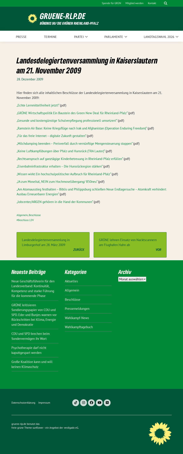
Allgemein (22, 215)
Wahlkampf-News (77, 318)
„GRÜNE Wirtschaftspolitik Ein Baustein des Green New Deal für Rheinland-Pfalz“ (72, 113)
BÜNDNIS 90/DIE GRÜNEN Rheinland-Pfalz (69, 23)
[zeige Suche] (165, 3)
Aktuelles (71, 281)
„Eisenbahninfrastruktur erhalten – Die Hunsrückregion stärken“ (59, 166)
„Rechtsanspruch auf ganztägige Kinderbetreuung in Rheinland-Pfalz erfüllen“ (70, 159)
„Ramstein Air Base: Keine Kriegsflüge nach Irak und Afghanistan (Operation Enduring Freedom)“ (82, 128)
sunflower (38, 427)
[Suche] (160, 3)
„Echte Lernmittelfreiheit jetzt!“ (38, 105)
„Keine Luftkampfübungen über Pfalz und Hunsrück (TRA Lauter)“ (61, 151)
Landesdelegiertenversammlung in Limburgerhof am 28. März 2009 (53, 245)
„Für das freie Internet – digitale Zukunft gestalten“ (51, 136)
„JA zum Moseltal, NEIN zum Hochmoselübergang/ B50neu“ (57, 182)
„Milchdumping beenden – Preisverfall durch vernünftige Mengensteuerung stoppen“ (74, 143)
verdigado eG (71, 427)
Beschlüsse (35, 215)
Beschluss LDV (26, 220)
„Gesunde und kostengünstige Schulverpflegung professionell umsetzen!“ (67, 120)
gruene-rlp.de (63, 16)
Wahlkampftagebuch (79, 327)
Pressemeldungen (77, 309)
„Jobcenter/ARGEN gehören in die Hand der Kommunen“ (55, 202)
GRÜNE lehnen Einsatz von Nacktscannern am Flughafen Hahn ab (130, 245)
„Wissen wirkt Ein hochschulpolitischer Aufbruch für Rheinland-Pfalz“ (64, 174)
